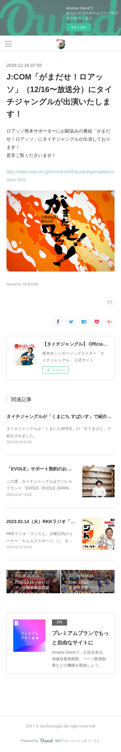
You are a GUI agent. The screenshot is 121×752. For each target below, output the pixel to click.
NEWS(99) (30, 284)
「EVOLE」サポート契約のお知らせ (43, 468)
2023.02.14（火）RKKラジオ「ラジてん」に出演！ (58, 521)
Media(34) (13, 284)
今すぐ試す (79, 27)
